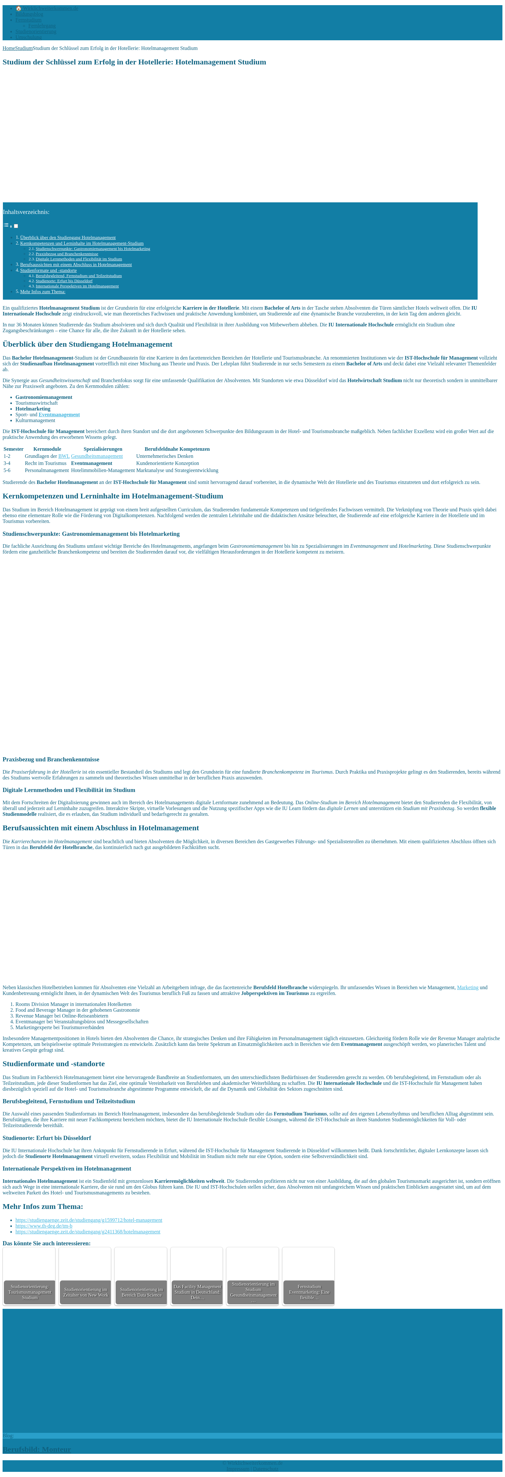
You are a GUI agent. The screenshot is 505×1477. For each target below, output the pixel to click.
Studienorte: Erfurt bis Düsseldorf (64, 280)
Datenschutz (266, 1469)
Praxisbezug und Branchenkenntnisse (67, 253)
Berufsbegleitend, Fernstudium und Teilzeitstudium (79, 275)
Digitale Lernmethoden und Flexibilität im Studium (79, 258)
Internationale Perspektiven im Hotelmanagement (77, 286)
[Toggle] (16, 226)
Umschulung (28, 37)
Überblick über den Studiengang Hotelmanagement (68, 237)
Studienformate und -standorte (48, 270)
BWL (64, 456)
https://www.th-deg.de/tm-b (43, 1226)
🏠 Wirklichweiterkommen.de (46, 8)
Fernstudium (28, 20)
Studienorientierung (35, 31)
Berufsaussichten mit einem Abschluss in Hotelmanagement (76, 264)
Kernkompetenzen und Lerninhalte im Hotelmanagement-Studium (82, 243)
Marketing (468, 987)
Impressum (237, 1469)
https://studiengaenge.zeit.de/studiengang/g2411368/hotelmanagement (87, 1231)
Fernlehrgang (42, 25)
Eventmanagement (59, 414)
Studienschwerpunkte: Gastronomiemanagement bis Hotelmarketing (93, 248)
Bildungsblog (29, 14)
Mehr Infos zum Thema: (42, 291)
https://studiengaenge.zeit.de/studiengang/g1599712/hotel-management (88, 1220)
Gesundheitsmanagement (97, 456)
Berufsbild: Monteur (37, 1449)
